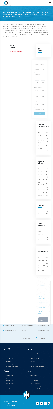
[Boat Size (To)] (40, 82)
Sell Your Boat (34, 378)
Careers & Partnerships (12, 366)
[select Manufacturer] (36, 64)
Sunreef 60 (41, 192)
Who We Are (9, 353)
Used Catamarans (10, 325)
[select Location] (36, 74)
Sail (39, 211)
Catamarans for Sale (35, 388)
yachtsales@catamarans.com (27, 404)
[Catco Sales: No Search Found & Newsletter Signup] (14, 66)
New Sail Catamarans (27, 325)
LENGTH (33, 79)
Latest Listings (34, 353)
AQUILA (40, 135)
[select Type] (33, 96)
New (39, 237)
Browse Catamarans (10, 330)
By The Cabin (9, 378)
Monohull (40, 263)
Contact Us (8, 361)
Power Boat (41, 260)
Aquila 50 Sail (41, 179)
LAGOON (40, 138)
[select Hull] (36, 109)
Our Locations (9, 355)
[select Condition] (40, 96)
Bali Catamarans (9, 337)
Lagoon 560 (41, 174)
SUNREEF (40, 132)
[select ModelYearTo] (40, 104)
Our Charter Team (10, 386)
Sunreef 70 (41, 195)
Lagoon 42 (41, 168)
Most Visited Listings (35, 386)
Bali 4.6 (40, 177)
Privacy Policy (9, 364)
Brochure (40, 234)
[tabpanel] (43, 306)
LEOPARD (40, 151)
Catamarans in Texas (43, 325)
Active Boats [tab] (43, 287)
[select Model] (36, 69)
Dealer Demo (41, 239)
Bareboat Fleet (9, 375)
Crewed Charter (10, 380)
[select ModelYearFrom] (33, 104)
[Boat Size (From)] (33, 82)
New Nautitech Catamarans (37, 364)
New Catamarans (43, 304)
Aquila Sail (33, 361)
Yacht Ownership (10, 383)
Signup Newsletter (35, 383)
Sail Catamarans (42, 295)
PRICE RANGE (35, 87)
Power (39, 213)
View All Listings (34, 358)
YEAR (32, 101)
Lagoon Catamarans (43, 330)
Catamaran (41, 257)
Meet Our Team (10, 358)
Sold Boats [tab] (42, 290)
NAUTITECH (41, 148)
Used (39, 231)
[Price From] (33, 90)
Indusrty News (34, 380)
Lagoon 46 (41, 171)
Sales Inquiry (33, 375)
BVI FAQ (8, 388)
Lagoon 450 (41, 187)
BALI (39, 145)
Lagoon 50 (41, 189)
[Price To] (40, 90)
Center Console (42, 270)
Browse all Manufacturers (37, 366)
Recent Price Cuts (35, 355)
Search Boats (41, 322)
